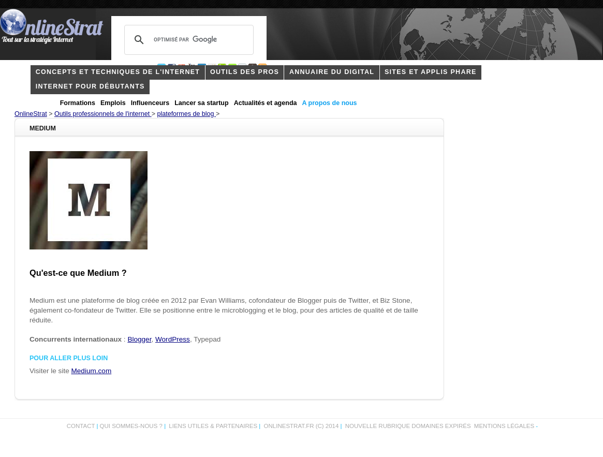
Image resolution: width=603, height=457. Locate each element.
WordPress (172, 339)
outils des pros (244, 72)
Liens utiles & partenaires (213, 426)
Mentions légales (504, 426)
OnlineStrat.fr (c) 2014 (301, 426)
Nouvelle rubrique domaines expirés (408, 426)
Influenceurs (150, 103)
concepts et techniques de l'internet (118, 72)
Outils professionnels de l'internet (103, 113)
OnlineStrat (30, 113)
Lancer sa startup (201, 103)
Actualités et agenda (265, 103)
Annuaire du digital (331, 72)
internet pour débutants (90, 86)
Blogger (139, 339)
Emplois (113, 103)
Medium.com (91, 371)
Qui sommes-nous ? (132, 426)
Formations (77, 103)
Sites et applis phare (431, 72)
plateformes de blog (186, 113)
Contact (81, 426)
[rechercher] (187, 40)
